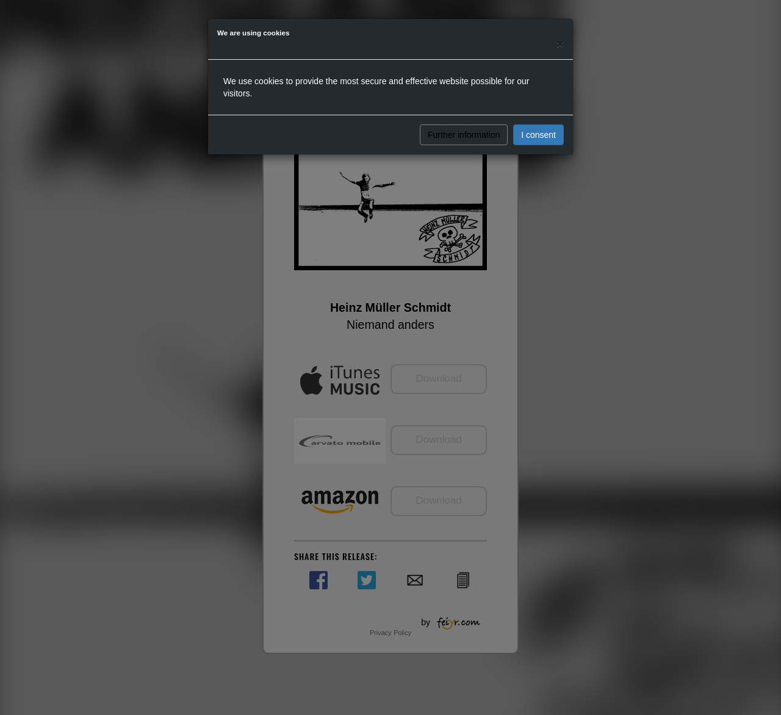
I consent (538, 135)
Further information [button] (464, 135)
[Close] (560, 43)
